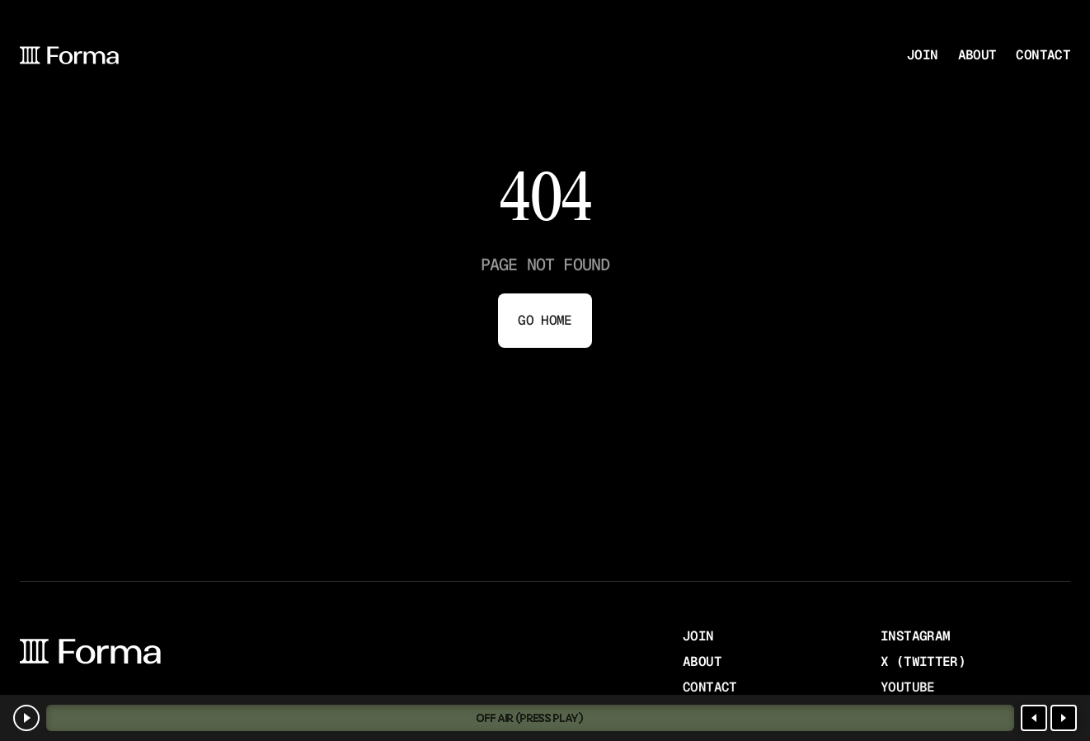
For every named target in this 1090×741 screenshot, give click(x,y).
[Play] (26, 718)
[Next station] (1063, 718)
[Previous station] (1034, 718)
